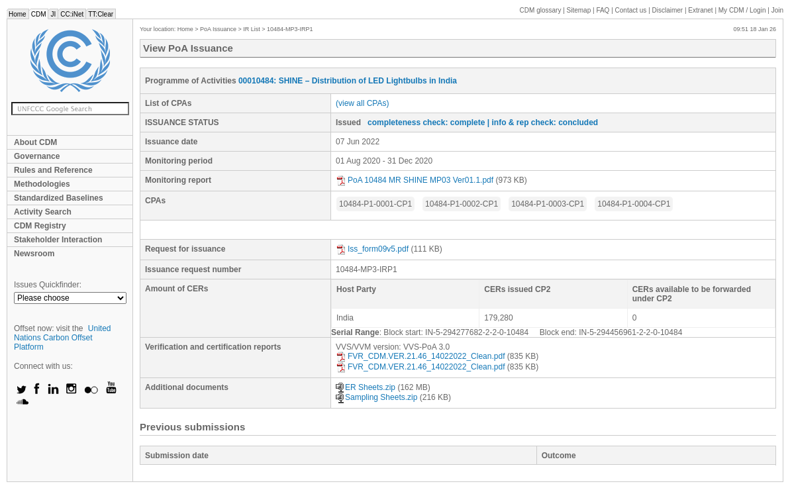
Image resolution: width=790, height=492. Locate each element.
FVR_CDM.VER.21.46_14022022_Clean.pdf (420, 356)
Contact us (631, 10)
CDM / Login (742, 10)
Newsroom (34, 253)
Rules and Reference (53, 170)
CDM (38, 14)
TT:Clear (100, 14)
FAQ (602, 10)
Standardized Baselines (58, 198)
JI (53, 14)
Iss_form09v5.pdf (372, 249)
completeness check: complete (426, 122)
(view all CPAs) (362, 103)
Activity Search (43, 212)
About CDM (35, 142)
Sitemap (579, 10)
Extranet (700, 10)
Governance (37, 156)
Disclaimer (667, 10)
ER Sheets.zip (365, 387)
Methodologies (42, 184)
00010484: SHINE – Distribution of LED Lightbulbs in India (347, 80)
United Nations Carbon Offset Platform (62, 338)
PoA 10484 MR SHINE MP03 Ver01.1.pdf (414, 180)
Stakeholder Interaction (58, 239)
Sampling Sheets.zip (376, 397)
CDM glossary (541, 10)
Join (777, 10)
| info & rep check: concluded (542, 122)
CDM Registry (40, 225)
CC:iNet (71, 14)
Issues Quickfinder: (47, 284)
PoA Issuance (218, 29)
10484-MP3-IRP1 (290, 29)
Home (17, 14)
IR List (251, 29)
